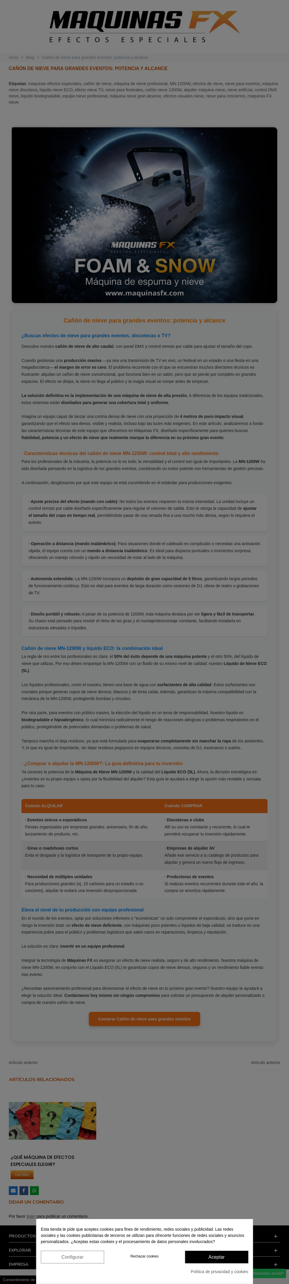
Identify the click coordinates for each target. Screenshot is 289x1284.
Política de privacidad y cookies (219, 1271)
